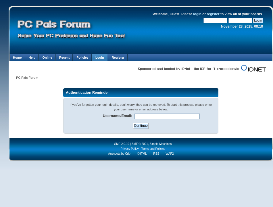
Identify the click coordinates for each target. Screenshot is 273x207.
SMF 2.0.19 (121, 143)
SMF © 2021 (140, 143)
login (197, 14)
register (213, 14)
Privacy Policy (130, 148)
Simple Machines (161, 143)
